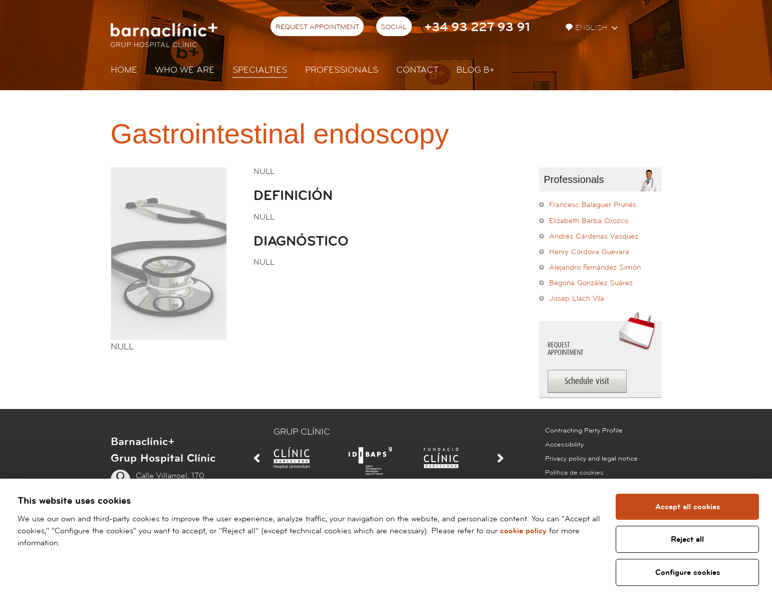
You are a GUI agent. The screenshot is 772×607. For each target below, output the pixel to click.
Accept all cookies (686, 507)
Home (124, 70)
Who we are (184, 70)
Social (394, 27)
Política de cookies (574, 472)
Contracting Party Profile (584, 430)
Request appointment (317, 27)
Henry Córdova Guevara (589, 252)
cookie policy (523, 531)
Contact (417, 70)
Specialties (259, 70)
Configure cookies (686, 572)
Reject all (686, 539)
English (587, 28)
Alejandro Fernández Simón (595, 267)
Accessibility (564, 444)
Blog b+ (475, 70)
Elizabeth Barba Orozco (588, 221)
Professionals (341, 70)
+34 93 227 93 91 (477, 27)
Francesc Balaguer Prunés (592, 205)
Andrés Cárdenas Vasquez (593, 236)
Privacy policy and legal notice (591, 458)
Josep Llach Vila (576, 298)
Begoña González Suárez (591, 283)
